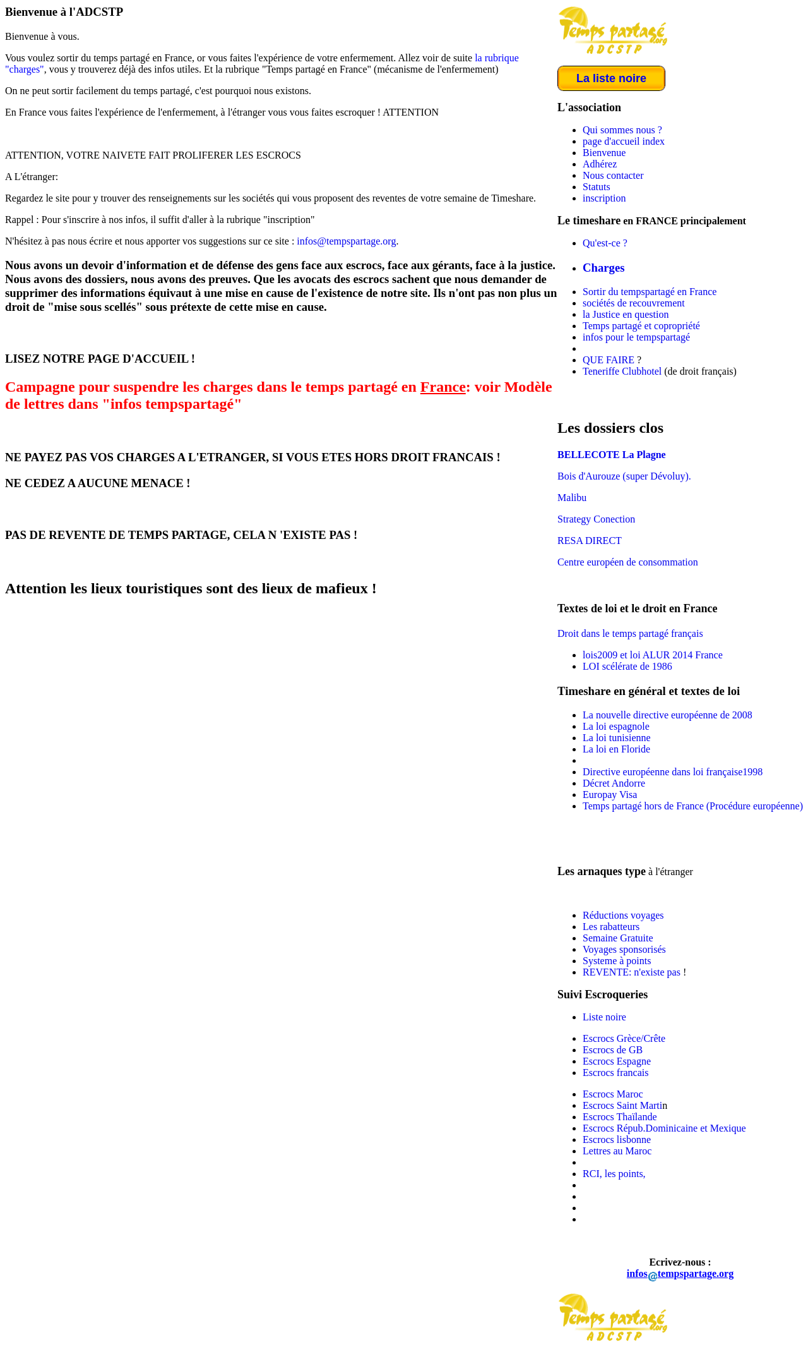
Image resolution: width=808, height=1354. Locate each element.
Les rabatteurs (611, 926)
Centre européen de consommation (627, 562)
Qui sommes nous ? (622, 129)
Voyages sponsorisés (624, 949)
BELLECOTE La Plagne (611, 454)
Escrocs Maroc (613, 1094)
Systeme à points (617, 960)
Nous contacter (613, 175)
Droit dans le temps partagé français (630, 633)
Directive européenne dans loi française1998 (673, 771)
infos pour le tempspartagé (636, 337)
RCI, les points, (614, 1173)
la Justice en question (625, 314)
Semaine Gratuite (618, 938)
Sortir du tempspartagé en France (649, 291)
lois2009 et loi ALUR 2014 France (653, 655)
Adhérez (600, 164)
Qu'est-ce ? (605, 243)
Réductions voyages (623, 915)
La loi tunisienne (617, 737)
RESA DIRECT (589, 540)
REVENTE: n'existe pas (633, 972)
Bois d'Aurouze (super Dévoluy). (624, 476)
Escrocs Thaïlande (619, 1116)
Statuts (596, 186)
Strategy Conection (596, 519)
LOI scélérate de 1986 (627, 666)
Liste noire (604, 1017)
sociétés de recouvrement (634, 303)
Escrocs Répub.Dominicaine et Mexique (664, 1128)
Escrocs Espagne (617, 1061)
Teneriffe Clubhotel (622, 371)
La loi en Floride (616, 749)
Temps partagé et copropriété (641, 325)
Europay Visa (610, 794)
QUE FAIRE (608, 359)
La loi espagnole (616, 726)
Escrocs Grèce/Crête (624, 1038)
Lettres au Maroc (617, 1150)
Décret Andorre (614, 783)
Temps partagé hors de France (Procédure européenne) (693, 806)
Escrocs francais (615, 1072)
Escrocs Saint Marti (622, 1105)
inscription (604, 198)
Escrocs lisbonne (617, 1139)
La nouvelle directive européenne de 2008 (667, 715)
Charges (604, 267)
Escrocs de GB (613, 1049)
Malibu (571, 497)
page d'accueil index (624, 141)
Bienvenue (604, 152)
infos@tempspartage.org (346, 241)
